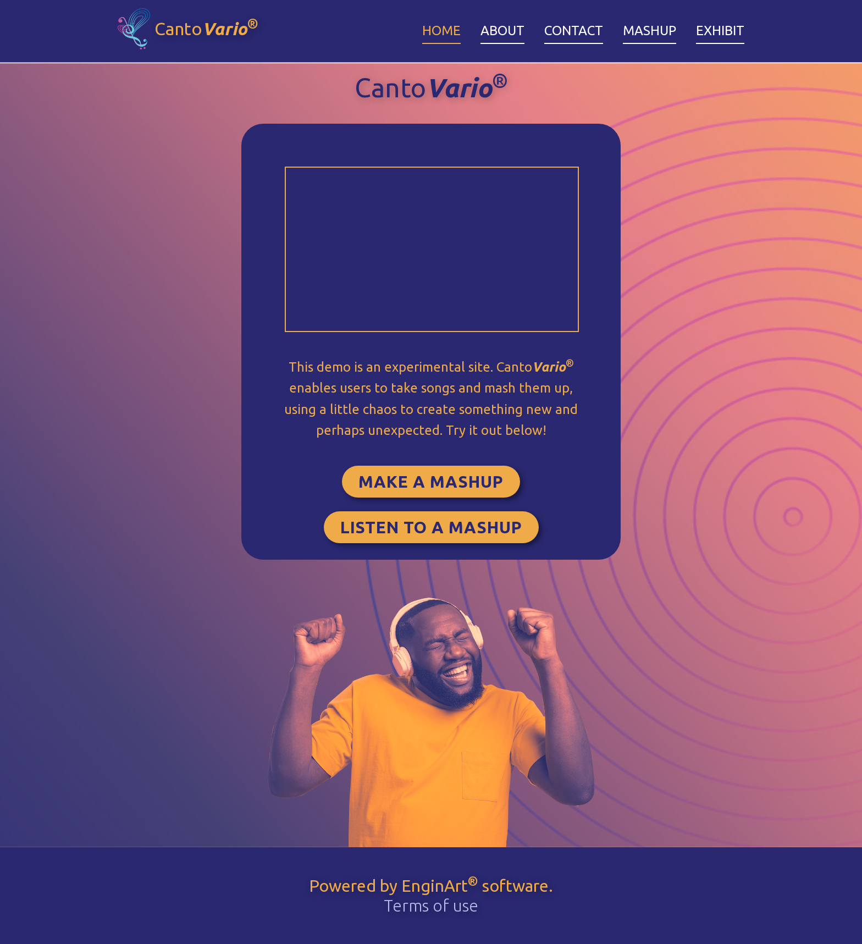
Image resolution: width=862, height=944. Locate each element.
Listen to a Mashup (431, 527)
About (502, 30)
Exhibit (720, 30)
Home (441, 30)
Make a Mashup (431, 481)
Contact (573, 30)
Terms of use (431, 905)
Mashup (649, 30)
